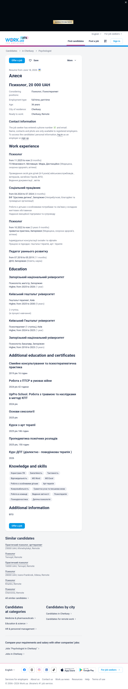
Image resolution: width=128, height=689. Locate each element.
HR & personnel (21, 629)
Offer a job (17, 60)
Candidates (59, 613)
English (10, 670)
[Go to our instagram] (39, 670)
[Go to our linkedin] (46, 670)
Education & (16, 623)
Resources (77, 679)
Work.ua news (62, 679)
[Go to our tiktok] (54, 670)
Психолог (10, 553)
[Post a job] (94, 41)
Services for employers (16, 679)
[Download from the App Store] (68, 670)
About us (35, 679)
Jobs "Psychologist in (22, 648)
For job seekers (113, 34)
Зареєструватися (63, 22)
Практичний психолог (16, 562)
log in (60, 134)
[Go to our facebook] (24, 670)
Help (87, 679)
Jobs (15, 654)
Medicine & (21, 618)
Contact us (47, 679)
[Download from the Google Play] (87, 670)
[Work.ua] (14, 41)
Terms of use (98, 679)
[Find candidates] (75, 41)
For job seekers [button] (111, 670)
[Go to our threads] (31, 670)
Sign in (116, 41)
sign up (25, 138)
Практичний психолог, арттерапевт (23, 544)
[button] (105, 41)
